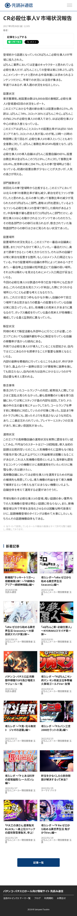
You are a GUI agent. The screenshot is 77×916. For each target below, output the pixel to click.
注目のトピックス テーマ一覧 (17, 898)
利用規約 (48, 898)
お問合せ (61, 898)
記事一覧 (38, 862)
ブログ (37, 898)
